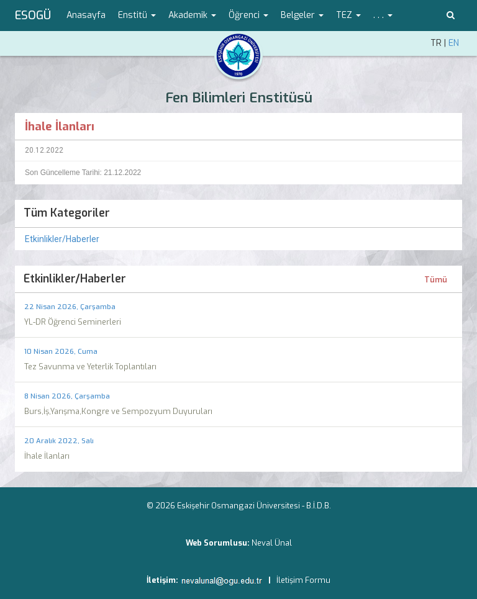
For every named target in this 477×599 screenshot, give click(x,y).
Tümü (435, 280)
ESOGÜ (33, 15)
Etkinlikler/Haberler (62, 239)
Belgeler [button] (302, 15)
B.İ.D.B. (318, 505)
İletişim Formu (303, 580)
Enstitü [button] (137, 15)
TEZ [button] (348, 15)
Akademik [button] (192, 15)
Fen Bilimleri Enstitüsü (238, 98)
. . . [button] (383, 15)
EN (453, 43)
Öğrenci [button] (248, 15)
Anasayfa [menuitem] (86, 15)
